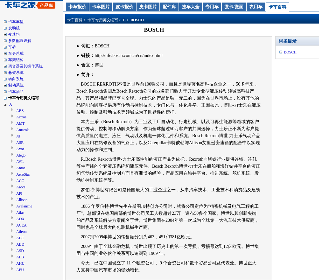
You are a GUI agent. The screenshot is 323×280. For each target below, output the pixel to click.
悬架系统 (16, 72)
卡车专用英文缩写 (23, 98)
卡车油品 (16, 91)
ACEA (21, 225)
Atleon (21, 231)
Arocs (20, 187)
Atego (20, 155)
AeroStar (23, 174)
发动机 (14, 28)
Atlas (20, 212)
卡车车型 (16, 21)
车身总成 (16, 53)
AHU (20, 263)
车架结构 (16, 60)
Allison (21, 200)
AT (18, 136)
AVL (20, 161)
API (19, 193)
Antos (20, 168)
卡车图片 (101, 6)
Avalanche (24, 206)
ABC (20, 238)
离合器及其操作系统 (25, 66)
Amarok (22, 130)
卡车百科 (277, 7)
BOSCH (290, 52)
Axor (20, 149)
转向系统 (16, 79)
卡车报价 (77, 6)
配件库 (169, 6)
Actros (21, 117)
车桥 (12, 47)
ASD (20, 250)
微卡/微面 (233, 6)
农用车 (256, 6)
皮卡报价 (124, 6)
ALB (20, 257)
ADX (20, 219)
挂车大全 (191, 6)
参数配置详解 (19, 40)
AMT (20, 123)
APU (20, 270)
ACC (20, 180)
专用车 (212, 6)
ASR (20, 142)
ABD (20, 244)
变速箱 (14, 34)
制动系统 (16, 85)
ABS (20, 110)
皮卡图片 (148, 6)
